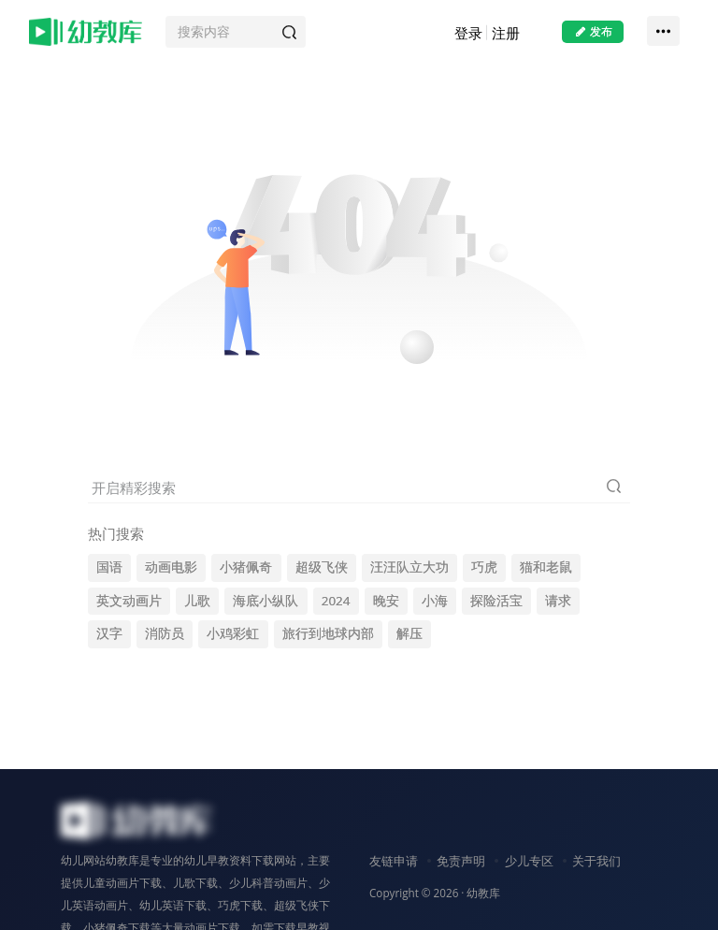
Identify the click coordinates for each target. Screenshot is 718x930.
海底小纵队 (265, 600)
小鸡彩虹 (233, 633)
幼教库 (483, 892)
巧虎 (484, 567)
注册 (506, 32)
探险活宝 (496, 600)
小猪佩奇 (246, 567)
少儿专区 (529, 860)
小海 (435, 600)
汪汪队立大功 (409, 567)
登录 (468, 32)
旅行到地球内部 (328, 633)
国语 (109, 567)
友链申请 (393, 860)
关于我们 (596, 860)
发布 (592, 31)
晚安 (386, 600)
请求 (558, 600)
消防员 (164, 633)
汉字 (109, 633)
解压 (409, 633)
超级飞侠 (321, 567)
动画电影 (171, 567)
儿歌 (197, 600)
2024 (336, 600)
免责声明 (461, 860)
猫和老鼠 (546, 567)
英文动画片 (129, 600)
